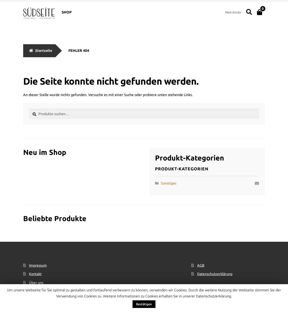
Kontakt (35, 274)
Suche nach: (249, 12)
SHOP (67, 12)
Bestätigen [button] (144, 304)
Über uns (36, 283)
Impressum (38, 265)
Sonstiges (168, 183)
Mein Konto (233, 12)
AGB (200, 265)
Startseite (43, 50)
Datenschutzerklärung (214, 274)
